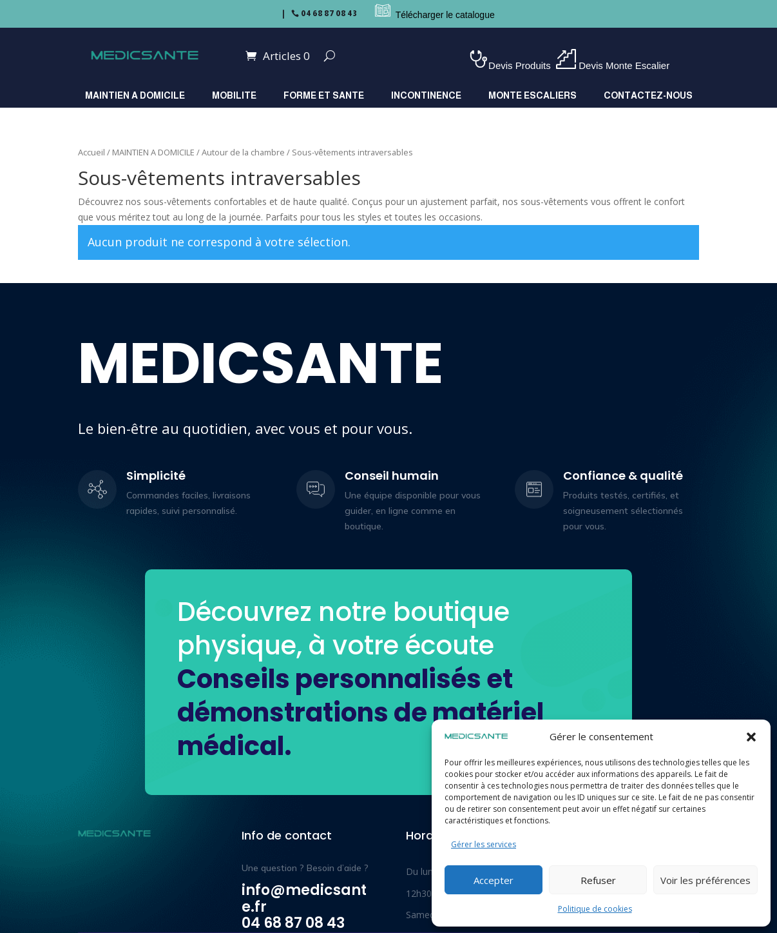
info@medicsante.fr (304, 898)
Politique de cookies (595, 908)
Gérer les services (483, 844)
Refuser (598, 880)
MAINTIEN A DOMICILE (135, 96)
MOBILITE (234, 96)
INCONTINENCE (426, 96)
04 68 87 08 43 (329, 13)
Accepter (493, 880)
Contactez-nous (648, 96)
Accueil (91, 152)
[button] (751, 737)
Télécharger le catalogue (445, 15)
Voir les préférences (705, 880)
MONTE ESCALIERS (532, 96)
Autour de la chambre (243, 152)
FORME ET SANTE (323, 96)
